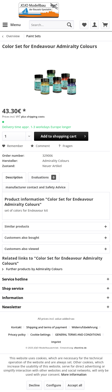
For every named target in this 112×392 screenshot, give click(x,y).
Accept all (75, 385)
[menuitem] (11, 24)
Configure (53, 385)
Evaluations (43, 177)
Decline (34, 385)
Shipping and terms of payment (46, 327)
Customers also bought (22, 238)
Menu (12, 24)
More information (74, 374)
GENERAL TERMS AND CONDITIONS (78, 334)
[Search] (69, 24)
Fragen (65, 146)
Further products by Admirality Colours (32, 269)
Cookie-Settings (40, 334)
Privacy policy (17, 334)
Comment (41, 146)
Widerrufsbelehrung (85, 327)
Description (14, 177)
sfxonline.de (80, 347)
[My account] (94, 24)
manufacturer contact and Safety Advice (35, 187)
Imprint (56, 342)
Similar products (17, 226)
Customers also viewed (22, 249)
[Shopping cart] (105, 24)
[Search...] (51, 24)
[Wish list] (84, 24)
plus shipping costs (33, 116)
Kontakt (16, 327)
